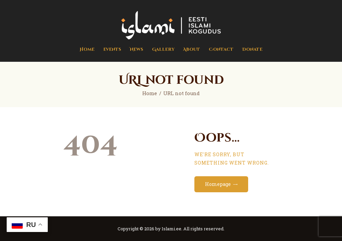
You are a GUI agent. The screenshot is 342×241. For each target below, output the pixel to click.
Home (149, 93)
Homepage (218, 184)
